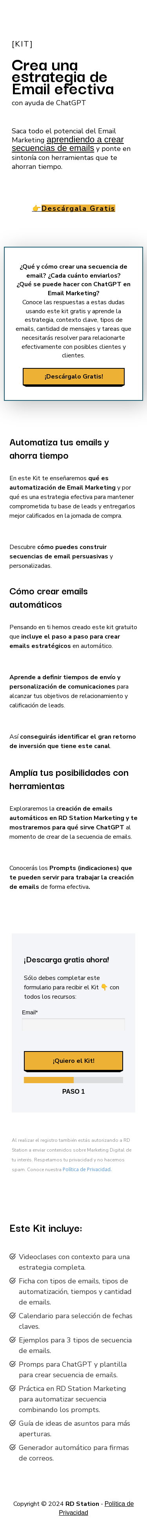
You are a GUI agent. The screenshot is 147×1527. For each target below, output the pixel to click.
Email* (30, 1012)
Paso (73, 1091)
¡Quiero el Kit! (73, 1061)
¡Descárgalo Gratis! (73, 376)
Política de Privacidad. (87, 1169)
